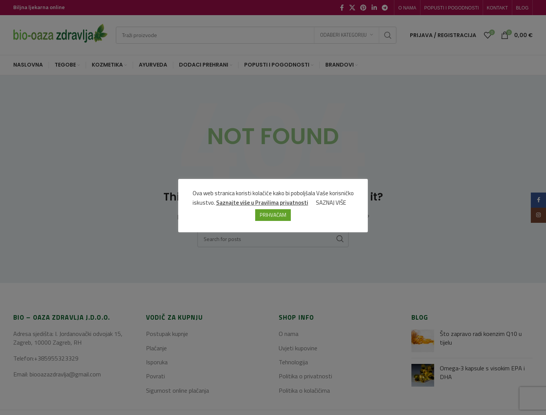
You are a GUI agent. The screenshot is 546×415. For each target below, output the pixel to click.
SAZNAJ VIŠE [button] (331, 202)
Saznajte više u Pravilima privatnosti (262, 202)
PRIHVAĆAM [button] (273, 215)
